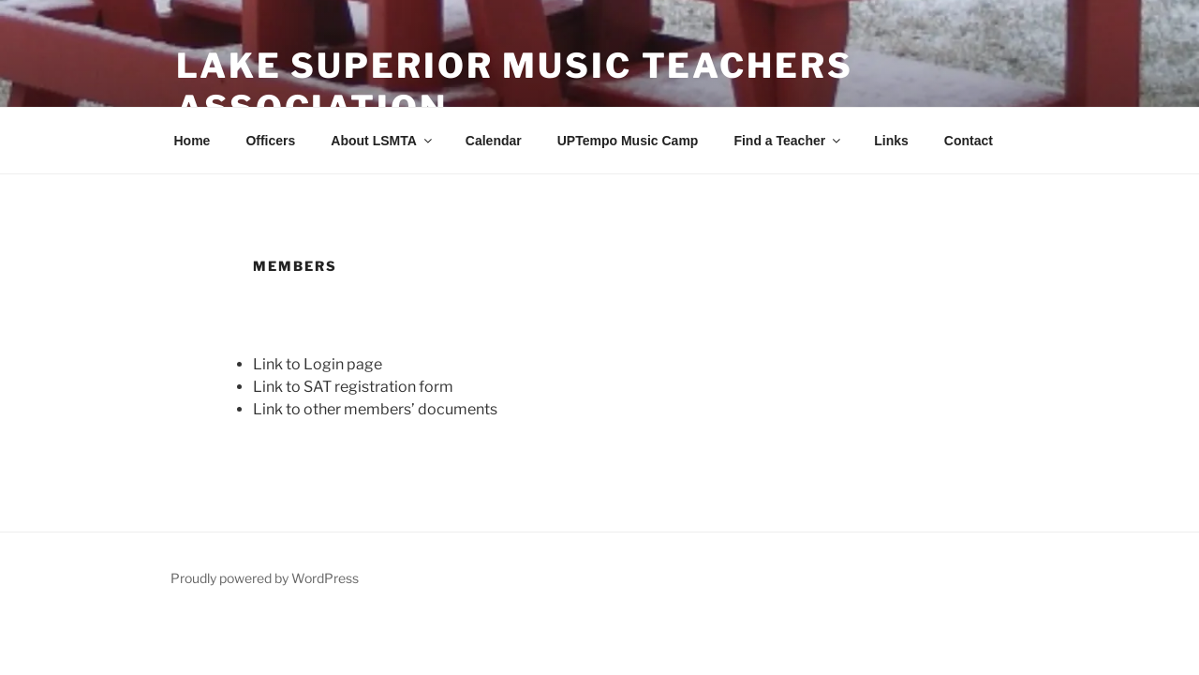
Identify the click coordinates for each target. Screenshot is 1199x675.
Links (891, 140)
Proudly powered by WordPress (264, 578)
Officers (270, 140)
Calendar (494, 140)
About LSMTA (383, 140)
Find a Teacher (788, 140)
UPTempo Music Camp (628, 140)
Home (192, 140)
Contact (968, 140)
